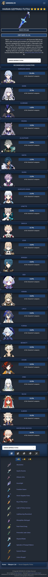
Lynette (24, 206)
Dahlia (24, 223)
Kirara (24, 292)
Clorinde (24, 103)
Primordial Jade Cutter (24, 532)
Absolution (20, 465)
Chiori (24, 360)
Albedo (24, 411)
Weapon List (12, 564)
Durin (24, 172)
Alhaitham (24, 138)
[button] (11, 453)
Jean (24, 240)
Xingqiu (24, 258)
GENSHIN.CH (8, 3)
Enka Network (18, 573)
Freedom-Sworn (21, 489)
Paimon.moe (30, 573)
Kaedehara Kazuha (24, 428)
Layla (24, 309)
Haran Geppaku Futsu (23, 495)
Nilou (24, 394)
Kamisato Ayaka (24, 189)
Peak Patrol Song (22, 526)
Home (4, 564)
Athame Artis (21, 477)
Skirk (24, 86)
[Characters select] (24, 60)
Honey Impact (38, 573)
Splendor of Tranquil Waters (25, 545)
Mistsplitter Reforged (23, 520)
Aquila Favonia (21, 471)
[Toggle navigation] (44, 3)
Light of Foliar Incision (23, 508)
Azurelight (20, 483)
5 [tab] (18, 459)
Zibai (24, 377)
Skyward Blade (21, 539)
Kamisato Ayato (24, 69)
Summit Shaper (21, 551)
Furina (24, 326)
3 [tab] (29, 459)
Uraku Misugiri (21, 557)
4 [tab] (24, 459)
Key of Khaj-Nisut (22, 502)
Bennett (24, 343)
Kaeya (24, 155)
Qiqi (24, 275)
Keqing (24, 121)
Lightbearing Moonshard (24, 514)
